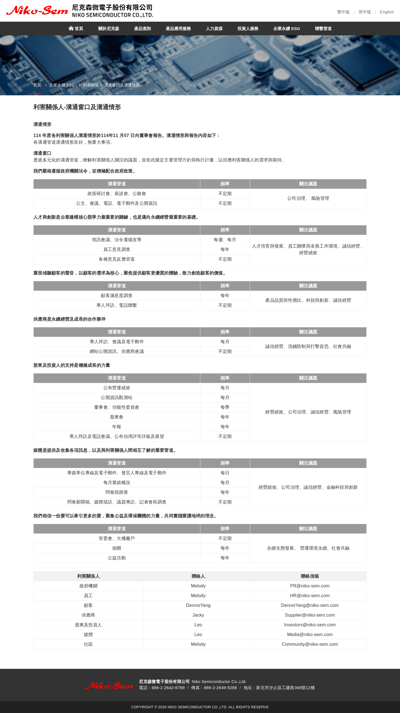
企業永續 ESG (62, 85)
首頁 (37, 85)
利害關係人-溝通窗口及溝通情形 (111, 85)
